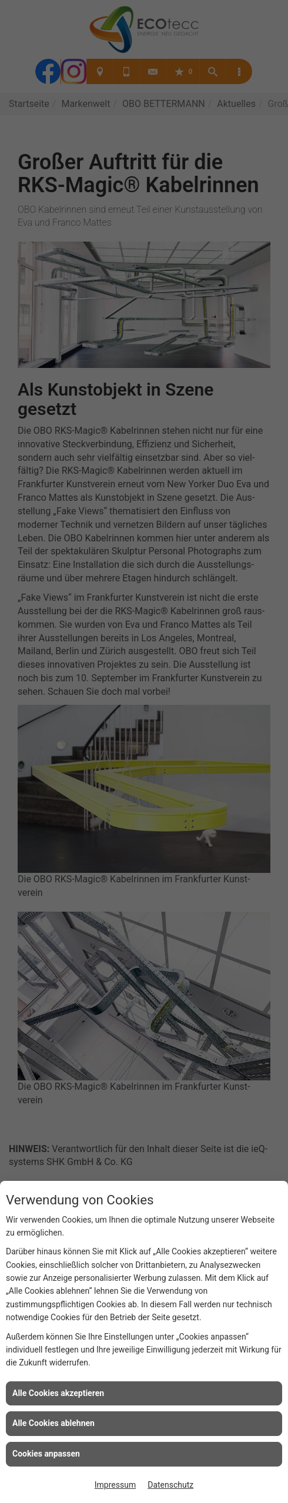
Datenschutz (170, 1484)
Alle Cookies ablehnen (53, 1423)
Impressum (115, 1484)
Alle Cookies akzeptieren (58, 1393)
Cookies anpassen (46, 1453)
